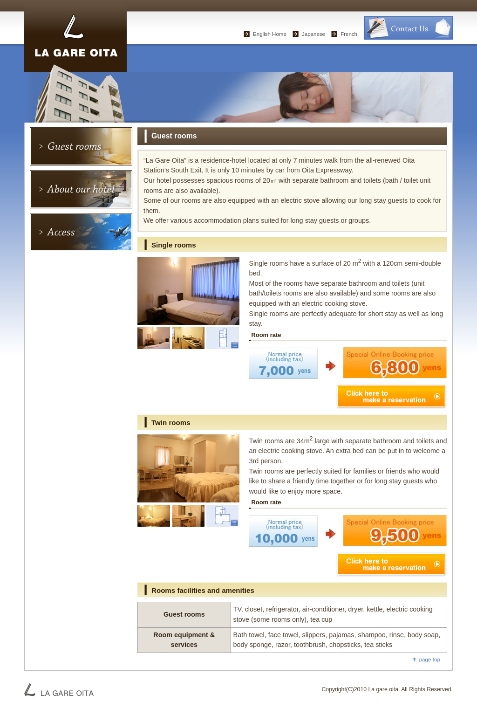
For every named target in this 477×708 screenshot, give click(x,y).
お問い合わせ (408, 28)
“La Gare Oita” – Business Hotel (75, 36)
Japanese (313, 34)
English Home (269, 34)
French (349, 34)
